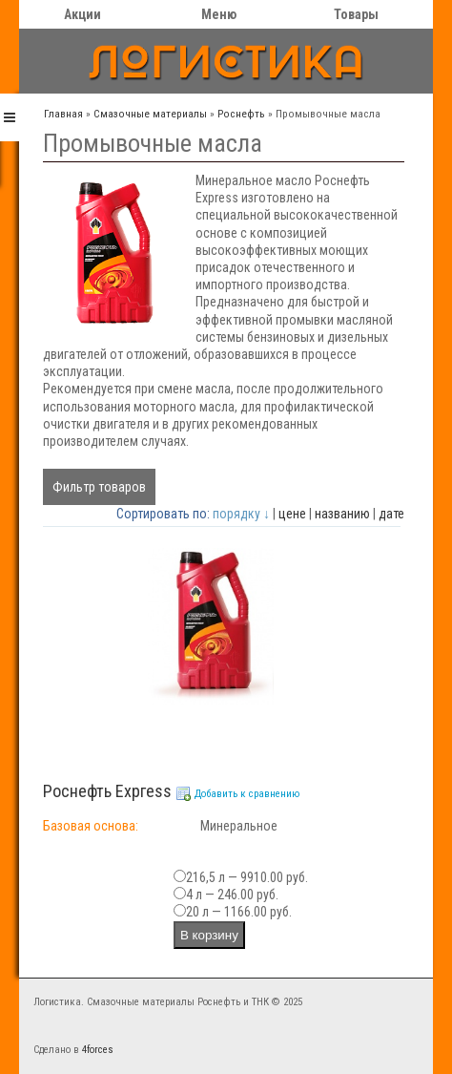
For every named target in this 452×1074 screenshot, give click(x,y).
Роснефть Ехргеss (107, 791)
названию (342, 513)
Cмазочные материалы (150, 114)
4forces (97, 1049)
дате (391, 513)
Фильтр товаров (99, 487)
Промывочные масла (328, 114)
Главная (63, 114)
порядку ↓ (241, 513)
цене (292, 513)
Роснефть (241, 114)
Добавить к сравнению (247, 794)
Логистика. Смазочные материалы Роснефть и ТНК (151, 1002)
